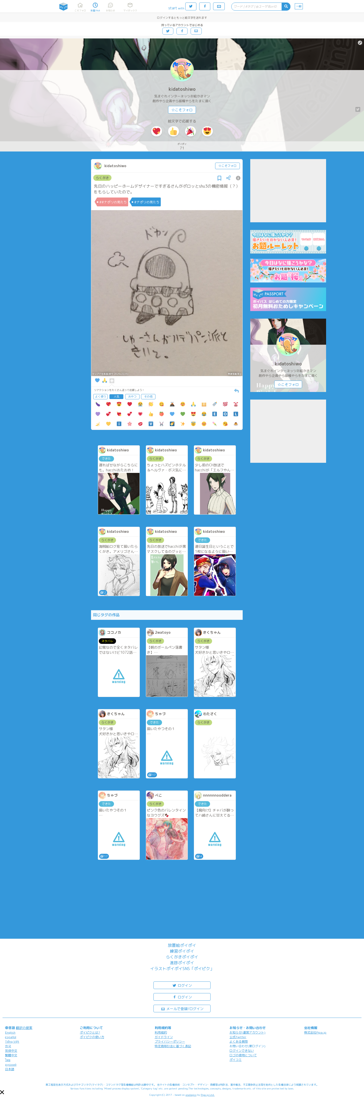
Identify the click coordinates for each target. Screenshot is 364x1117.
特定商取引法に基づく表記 (173, 1046)
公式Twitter (238, 1037)
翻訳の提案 (24, 1027)
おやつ (132, 397)
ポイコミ (236, 1060)
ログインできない (242, 1050)
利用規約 (161, 1032)
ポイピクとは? (90, 1032)
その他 (148, 397)
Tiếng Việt (12, 1041)
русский (10, 1064)
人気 (116, 397)
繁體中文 (11, 1055)
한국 (8, 1046)
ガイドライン (164, 1037)
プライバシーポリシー (170, 1041)
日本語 (9, 1069)
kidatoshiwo (182, 89)
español (10, 1037)
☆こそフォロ (182, 109)
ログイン (182, 985)
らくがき (102, 178)
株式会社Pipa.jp (315, 1032)
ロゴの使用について (243, 1055)
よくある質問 (239, 1041)
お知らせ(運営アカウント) (247, 1032)
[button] (2, 1092)
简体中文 (11, 1050)
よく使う (100, 397)
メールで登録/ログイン (182, 1008)
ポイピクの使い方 (92, 1037)
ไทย (7, 1060)
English (10, 1032)
